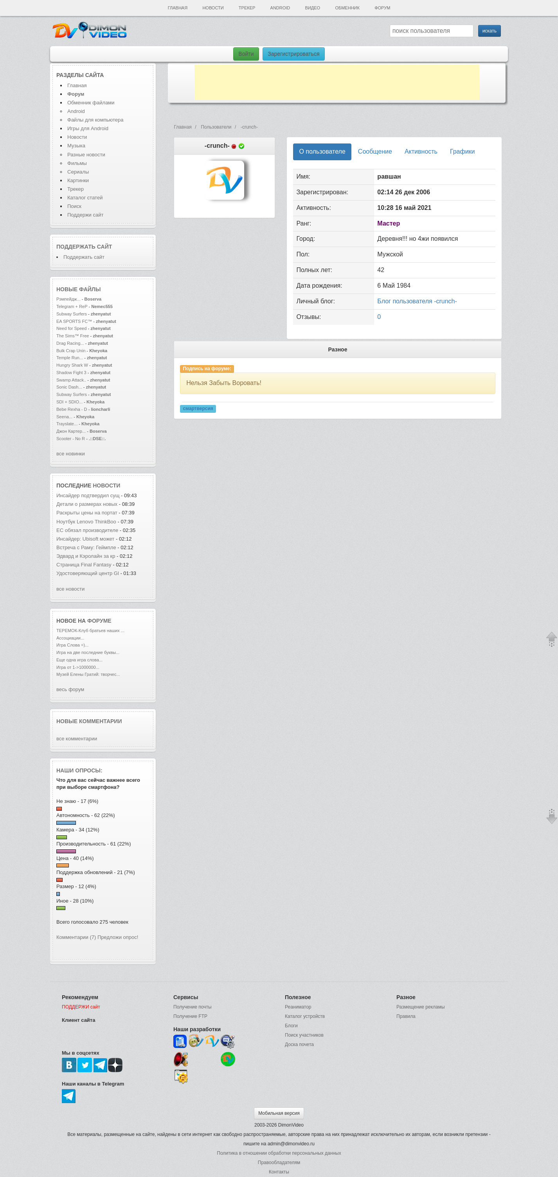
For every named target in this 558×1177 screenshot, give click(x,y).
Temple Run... (69, 357)
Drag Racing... (70, 343)
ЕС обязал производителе (87, 530)
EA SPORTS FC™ (74, 321)
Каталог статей (85, 198)
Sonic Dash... (69, 387)
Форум (382, 7)
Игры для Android (87, 128)
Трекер (247, 7)
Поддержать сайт (84, 247)
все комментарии (76, 739)
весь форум (70, 689)
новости (106, 485)
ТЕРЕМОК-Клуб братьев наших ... (90, 630)
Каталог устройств (305, 1016)
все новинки (70, 454)
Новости (212, 7)
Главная (177, 7)
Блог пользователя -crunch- (417, 301)
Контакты (279, 1172)
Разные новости (86, 155)
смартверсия (198, 409)
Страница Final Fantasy (84, 565)
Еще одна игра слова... (79, 659)
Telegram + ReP (71, 306)
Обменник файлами (91, 103)
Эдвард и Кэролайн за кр (85, 556)
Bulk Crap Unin (70, 350)
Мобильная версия (279, 1113)
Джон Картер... (71, 431)
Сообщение (375, 151)
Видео (312, 7)
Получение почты (192, 1007)
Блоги (291, 1025)
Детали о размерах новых (86, 504)
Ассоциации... (70, 638)
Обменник (347, 7)
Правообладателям (279, 1162)
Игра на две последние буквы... (87, 652)
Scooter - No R (70, 438)
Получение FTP (190, 1016)
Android (280, 7)
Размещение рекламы (420, 1007)
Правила (406, 1016)
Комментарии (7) (76, 937)
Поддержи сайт (85, 215)
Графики (462, 151)
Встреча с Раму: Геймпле (86, 547)
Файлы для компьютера (95, 120)
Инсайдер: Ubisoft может (85, 539)
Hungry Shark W (72, 365)
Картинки (78, 180)
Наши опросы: (79, 770)
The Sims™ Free (72, 335)
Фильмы (77, 163)
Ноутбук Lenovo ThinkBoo (86, 522)
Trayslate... (66, 423)
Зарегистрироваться (293, 54)
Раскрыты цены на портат (86, 513)
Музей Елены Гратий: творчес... (88, 674)
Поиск (74, 206)
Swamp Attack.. (71, 380)
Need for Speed (71, 328)
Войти (246, 54)
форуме (99, 621)
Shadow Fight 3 (71, 372)
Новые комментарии (89, 721)
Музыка (76, 146)
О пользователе (322, 151)
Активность (421, 151)
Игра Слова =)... (72, 645)
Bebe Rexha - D (71, 409)
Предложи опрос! (117, 937)
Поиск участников (304, 1035)
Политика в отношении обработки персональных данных (279, 1153)
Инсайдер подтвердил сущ (87, 495)
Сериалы (78, 172)
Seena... (64, 416)
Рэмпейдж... (68, 299)
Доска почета (299, 1044)
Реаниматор (298, 1007)
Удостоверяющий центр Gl (87, 573)
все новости (70, 589)
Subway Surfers (71, 314)
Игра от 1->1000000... (77, 667)
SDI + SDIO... (69, 401)
